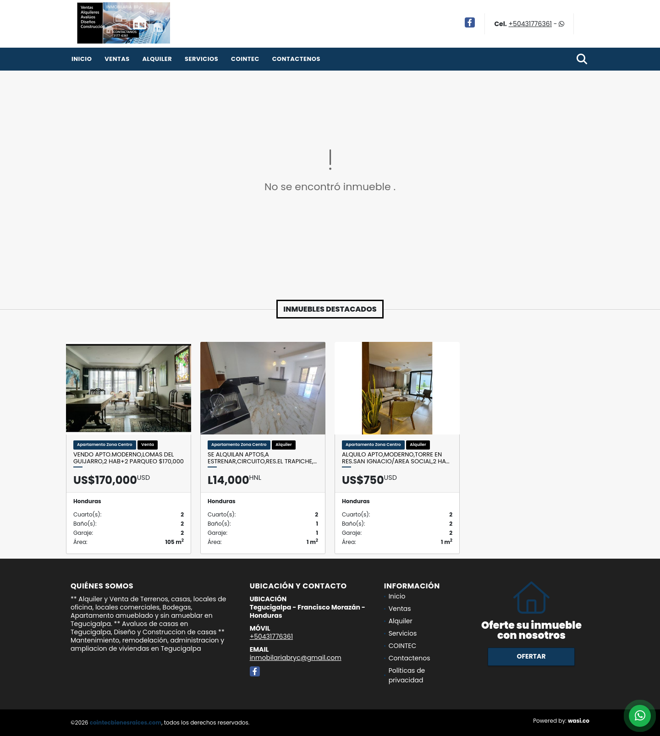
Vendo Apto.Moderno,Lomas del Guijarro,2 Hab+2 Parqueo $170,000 (128, 458)
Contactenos (296, 59)
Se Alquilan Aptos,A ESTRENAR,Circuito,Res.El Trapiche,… (262, 458)
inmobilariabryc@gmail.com (295, 657)
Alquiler (157, 59)
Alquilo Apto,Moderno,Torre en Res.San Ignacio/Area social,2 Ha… (396, 458)
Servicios (201, 59)
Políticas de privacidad (407, 675)
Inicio (82, 59)
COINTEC (245, 59)
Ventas (117, 59)
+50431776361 (530, 23)
